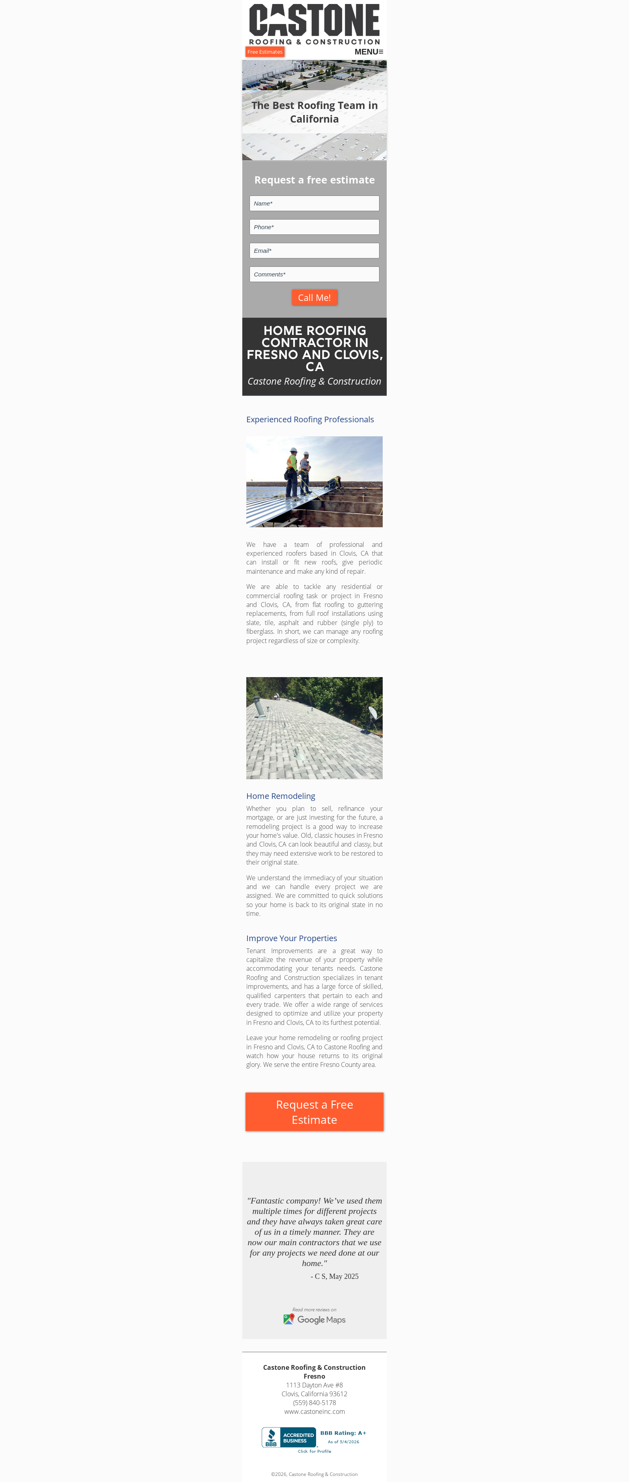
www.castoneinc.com (314, 1411)
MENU (369, 51)
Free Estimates (265, 51)
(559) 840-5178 (314, 1402)
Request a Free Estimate (314, 1112)
